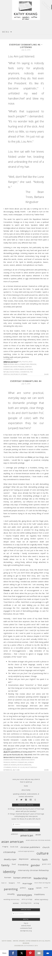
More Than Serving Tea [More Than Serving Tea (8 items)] (42, 883)
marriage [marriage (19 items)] (27, 883)
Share (46, 374)
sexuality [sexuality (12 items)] (11, 894)
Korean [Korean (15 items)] (7, 877)
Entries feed (26, 926)
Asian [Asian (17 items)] (38, 834)
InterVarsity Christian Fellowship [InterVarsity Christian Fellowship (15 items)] (33, 870)
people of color (18, 767)
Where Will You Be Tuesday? (26, 811)
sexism (20, 755)
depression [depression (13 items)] (24, 859)
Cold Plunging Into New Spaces (26, 816)
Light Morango (28, 945)
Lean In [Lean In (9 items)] (3, 883)
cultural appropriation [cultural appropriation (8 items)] (26, 851)
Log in (26, 923)
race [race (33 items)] (31, 888)
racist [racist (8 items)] (46, 887)
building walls (13, 364)
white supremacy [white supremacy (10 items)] (41, 899)
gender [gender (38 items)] (35, 865)
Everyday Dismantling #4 (26, 381)
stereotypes (27, 755)
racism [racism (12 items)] (39, 888)
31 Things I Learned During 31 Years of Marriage (26, 814)
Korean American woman (23, 369)
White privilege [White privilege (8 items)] (27, 899)
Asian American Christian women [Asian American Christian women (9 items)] (38, 840)
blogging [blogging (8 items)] (5, 846)
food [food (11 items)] (14, 864)
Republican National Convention (16, 372)
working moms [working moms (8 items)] (26, 903)
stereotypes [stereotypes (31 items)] (24, 895)
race (30, 362)
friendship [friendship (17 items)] (23, 864)
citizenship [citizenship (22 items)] (9, 852)
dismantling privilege (28, 364)
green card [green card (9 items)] (46, 864)
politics (25, 362)
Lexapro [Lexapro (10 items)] (12, 883)
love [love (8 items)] (18, 883)
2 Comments (8, 750)
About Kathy (26, 790)
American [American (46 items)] (26, 835)
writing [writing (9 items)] (36, 903)
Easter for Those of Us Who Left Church (26, 819)
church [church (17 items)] (45, 847)
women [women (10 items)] (16, 903)
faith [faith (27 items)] (45, 859)
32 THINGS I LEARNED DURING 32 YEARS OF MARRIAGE (26, 809)
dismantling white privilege (13, 367)
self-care (16, 770)
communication (15, 362)
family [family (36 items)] (5, 865)
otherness (7, 767)
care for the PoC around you (19, 757)
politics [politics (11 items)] (23, 888)
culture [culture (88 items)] (43, 853)
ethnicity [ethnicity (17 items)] (35, 859)
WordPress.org (26, 931)
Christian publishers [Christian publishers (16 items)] (30, 847)
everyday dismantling (19, 762)
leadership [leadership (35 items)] (40, 878)
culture (25, 752)
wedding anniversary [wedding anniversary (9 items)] (11, 899)
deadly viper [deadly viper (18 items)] (10, 859)
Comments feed (26, 928)
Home (26, 786)
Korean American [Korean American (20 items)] (22, 877)
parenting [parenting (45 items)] (11, 889)
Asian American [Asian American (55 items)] (12, 842)
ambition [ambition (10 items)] (14, 834)
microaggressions (24, 765)
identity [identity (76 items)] (9, 871)
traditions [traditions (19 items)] (39, 894)
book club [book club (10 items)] (14, 847)
